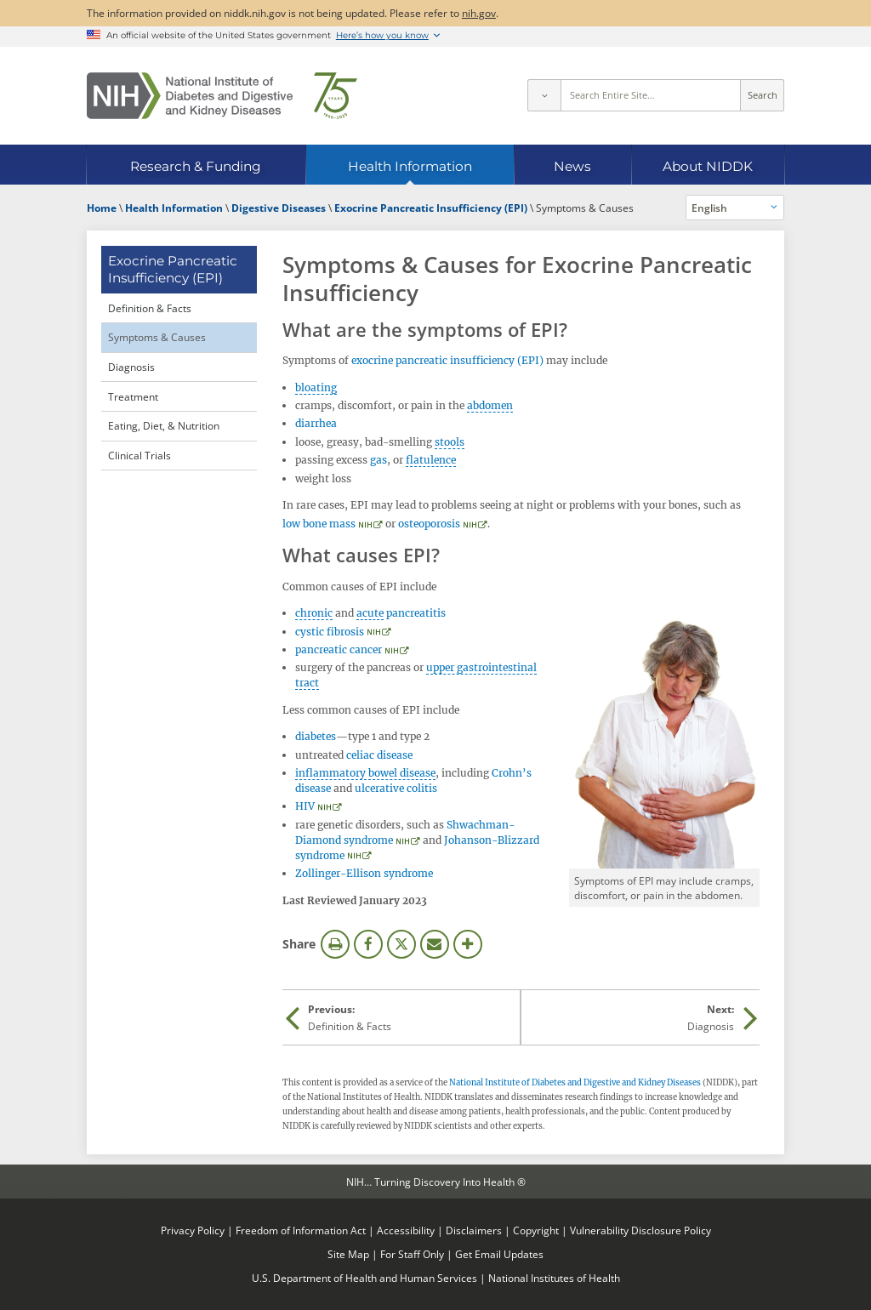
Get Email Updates (499, 1254)
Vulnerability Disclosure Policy (640, 1230)
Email (434, 944)
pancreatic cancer (338, 649)
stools (449, 442)
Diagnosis (131, 366)
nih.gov (479, 13)
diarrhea (316, 423)
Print (335, 944)
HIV (305, 806)
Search (762, 95)
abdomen (490, 405)
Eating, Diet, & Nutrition (163, 425)
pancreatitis (416, 613)
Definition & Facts (149, 308)
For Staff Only (412, 1254)
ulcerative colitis (396, 788)
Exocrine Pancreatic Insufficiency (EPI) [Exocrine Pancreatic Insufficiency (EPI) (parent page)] (172, 269)
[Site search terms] (651, 95)
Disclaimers (474, 1230)
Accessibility (406, 1230)
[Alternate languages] (735, 207)
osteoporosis (429, 523)
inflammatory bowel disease (365, 772)
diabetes (315, 736)
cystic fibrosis (329, 631)
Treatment (133, 396)
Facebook (368, 944)
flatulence (431, 459)
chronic (314, 613)
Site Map (348, 1254)
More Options (467, 944)
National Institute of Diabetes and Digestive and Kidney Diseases (575, 1083)
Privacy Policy (193, 1230)
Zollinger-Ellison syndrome (364, 873)
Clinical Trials (139, 455)
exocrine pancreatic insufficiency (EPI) (447, 360)
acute (370, 613)
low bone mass (319, 523)
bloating (316, 387)
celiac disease (379, 755)
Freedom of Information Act (301, 1230)
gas (378, 459)
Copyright (536, 1230)
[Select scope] (543, 95)
